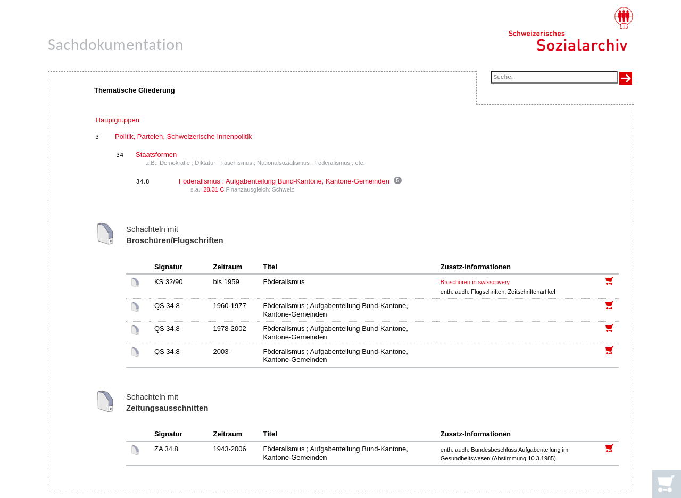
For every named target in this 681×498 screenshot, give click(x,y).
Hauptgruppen (117, 120)
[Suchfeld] (554, 78)
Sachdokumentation (116, 44)
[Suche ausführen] (625, 78)
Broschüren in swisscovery (475, 282)
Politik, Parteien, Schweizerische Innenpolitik (183, 136)
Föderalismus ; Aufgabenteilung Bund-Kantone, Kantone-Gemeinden (284, 181)
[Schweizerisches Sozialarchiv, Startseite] (570, 29)
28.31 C (213, 189)
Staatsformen (156, 155)
